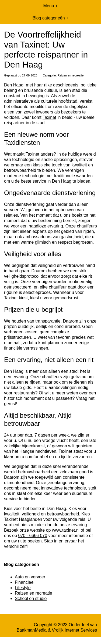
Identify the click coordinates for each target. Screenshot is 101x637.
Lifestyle (23, 587)
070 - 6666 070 (32, 535)
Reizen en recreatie (71, 75)
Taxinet (49, 117)
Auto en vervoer (30, 577)
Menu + (50, 6)
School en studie (31, 598)
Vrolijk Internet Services (74, 630)
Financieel (24, 582)
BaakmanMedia (32, 630)
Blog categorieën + (51, 18)
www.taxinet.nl (65, 530)
